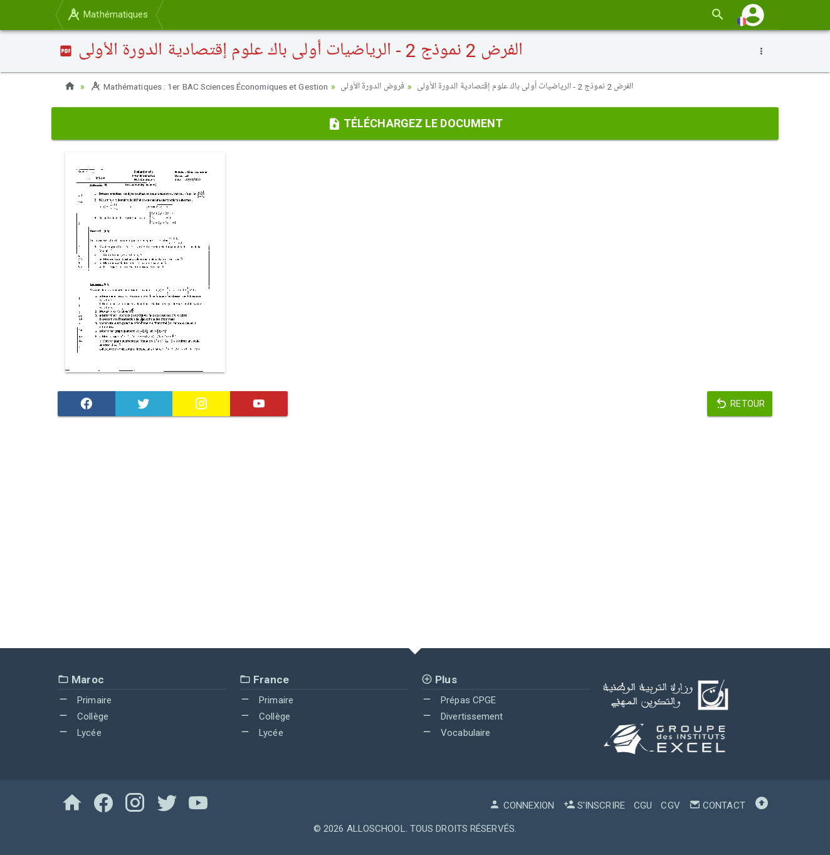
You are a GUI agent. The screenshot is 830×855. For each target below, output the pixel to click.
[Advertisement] (415, 535)
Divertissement (462, 716)
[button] (752, 14)
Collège (83, 716)
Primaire (85, 700)
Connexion (521, 805)
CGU (643, 805)
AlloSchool (376, 828)
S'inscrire (594, 805)
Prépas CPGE (458, 700)
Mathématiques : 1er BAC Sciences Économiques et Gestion (217, 86)
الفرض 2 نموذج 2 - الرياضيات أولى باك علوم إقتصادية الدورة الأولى (541, 86)
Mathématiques (107, 14)
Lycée (80, 732)
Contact (717, 805)
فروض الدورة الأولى (388, 86)
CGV (670, 805)
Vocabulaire (455, 732)
